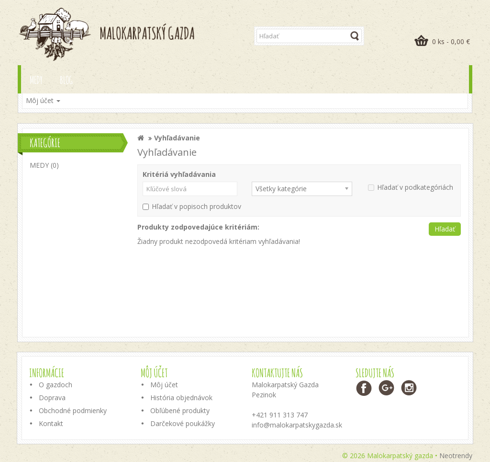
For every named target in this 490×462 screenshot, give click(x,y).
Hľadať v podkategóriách (410, 187)
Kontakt (51, 423)
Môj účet (164, 384)
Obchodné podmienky (73, 410)
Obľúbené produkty (180, 410)
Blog (66, 79)
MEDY (36, 79)
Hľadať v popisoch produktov (192, 206)
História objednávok (181, 397)
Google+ (387, 388)
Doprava (52, 397)
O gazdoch (55, 384)
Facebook (364, 388)
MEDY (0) (44, 165)
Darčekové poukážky (182, 423)
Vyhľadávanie (177, 137)
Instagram (409, 388)
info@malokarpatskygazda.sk (297, 424)
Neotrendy (455, 455)
